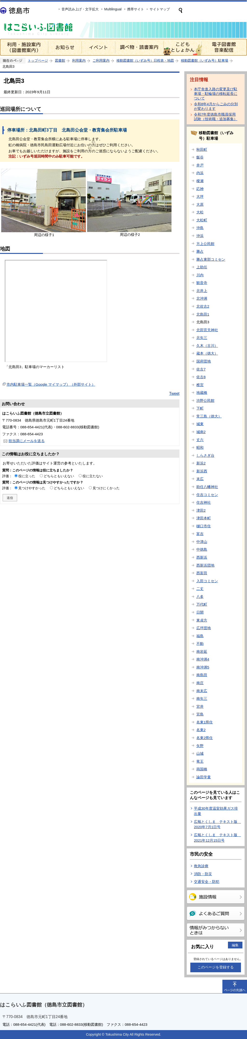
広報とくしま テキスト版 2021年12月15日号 (217, 837)
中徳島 (201, 549)
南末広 (201, 691)
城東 (200, 424)
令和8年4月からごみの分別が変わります (216, 106)
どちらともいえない (59, 476)
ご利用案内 (101, 60)
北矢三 (201, 338)
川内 (200, 275)
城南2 (201, 432)
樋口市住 (203, 526)
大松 (200, 212)
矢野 (200, 746)
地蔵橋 (201, 392)
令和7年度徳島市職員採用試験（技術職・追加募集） (215, 116)
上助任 (201, 267)
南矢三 (201, 698)
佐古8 (201, 377)
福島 (200, 636)
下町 (200, 408)
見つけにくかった (106, 488)
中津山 (201, 542)
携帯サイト (135, 9)
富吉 (200, 534)
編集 (235, 945)
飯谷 (200, 157)
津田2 (201, 510)
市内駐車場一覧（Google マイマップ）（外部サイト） (51, 384)
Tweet (174, 393)
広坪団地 (203, 628)
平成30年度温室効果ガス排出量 (216, 811)
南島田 (201, 675)
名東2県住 (204, 738)
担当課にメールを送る (26, 441)
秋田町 (201, 149)
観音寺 (201, 283)
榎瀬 (200, 181)
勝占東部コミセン (210, 259)
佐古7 (201, 369)
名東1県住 (204, 722)
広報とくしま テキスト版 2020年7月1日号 (217, 824)
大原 (200, 204)
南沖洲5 (202, 667)
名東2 (201, 730)
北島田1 (202, 314)
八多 (200, 597)
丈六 (200, 440)
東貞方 (201, 620)
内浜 (200, 173)
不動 (200, 644)
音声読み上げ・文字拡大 (80, 9)
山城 (200, 753)
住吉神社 (203, 502)
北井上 (201, 291)
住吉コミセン (207, 495)
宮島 (200, 714)
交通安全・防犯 (206, 882)
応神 (200, 189)
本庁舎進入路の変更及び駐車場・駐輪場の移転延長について (215, 93)
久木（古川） (207, 346)
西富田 (201, 573)
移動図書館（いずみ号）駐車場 (204, 60)
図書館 (60, 60)
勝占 (200, 251)
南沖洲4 (202, 659)
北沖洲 (201, 298)
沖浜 (200, 236)
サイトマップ (160, 9)
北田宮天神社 (207, 330)
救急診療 (201, 866)
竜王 (200, 761)
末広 (200, 479)
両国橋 (201, 769)
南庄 (200, 683)
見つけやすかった (31, 488)
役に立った (26, 476)
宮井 (200, 706)
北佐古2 (202, 306)
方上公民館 (205, 244)
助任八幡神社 (207, 487)
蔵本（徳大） (207, 353)
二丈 (200, 589)
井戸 (200, 165)
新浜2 (201, 463)
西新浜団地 (205, 565)
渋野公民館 (205, 400)
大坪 (200, 196)
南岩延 (201, 651)
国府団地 (203, 361)
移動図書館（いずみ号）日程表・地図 (145, 60)
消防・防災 (203, 874)
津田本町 (203, 518)
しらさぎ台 (205, 455)
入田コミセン (207, 581)
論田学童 (203, 777)
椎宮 (200, 385)
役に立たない (92, 476)
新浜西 (201, 471)
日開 (200, 612)
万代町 (201, 604)
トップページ (38, 60)
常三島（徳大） (209, 416)
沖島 (200, 228)
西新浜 (201, 557)
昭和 (200, 447)
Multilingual (113, 9)
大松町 (201, 220)
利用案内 (79, 60)
